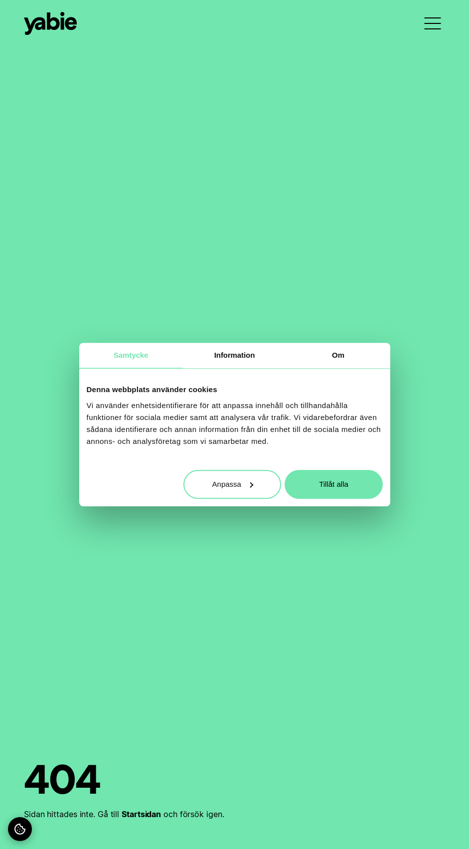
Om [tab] (338, 355)
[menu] (432, 23)
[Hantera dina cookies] (20, 829)
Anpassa (232, 484)
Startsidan (141, 814)
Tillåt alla (333, 484)
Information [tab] (234, 355)
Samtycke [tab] (131, 355)
